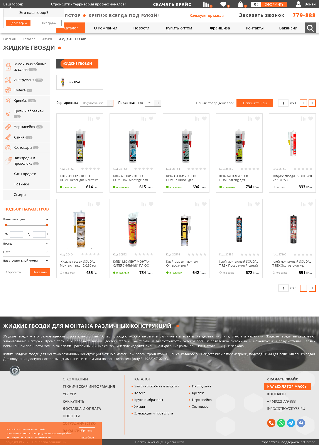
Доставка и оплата (82, 408)
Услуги (70, 393)
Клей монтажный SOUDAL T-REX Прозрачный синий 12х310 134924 (235, 267)
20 (149, 103)
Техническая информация (89, 386)
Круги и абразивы (148, 399)
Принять (87, 430)
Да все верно (18, 23)
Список (178, 103)
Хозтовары (200, 406)
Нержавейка (202, 399)
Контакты (276, 393)
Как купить (73, 401)
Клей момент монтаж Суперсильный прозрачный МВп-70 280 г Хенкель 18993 (183, 267)
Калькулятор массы (207, 15)
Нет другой (49, 23)
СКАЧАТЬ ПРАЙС (282, 379)
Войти (310, 4)
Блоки (169, 103)
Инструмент (201, 386)
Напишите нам (255, 103)
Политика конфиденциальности (159, 442)
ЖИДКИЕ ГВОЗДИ (77, 63)
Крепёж (198, 393)
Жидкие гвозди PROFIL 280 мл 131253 (290, 178)
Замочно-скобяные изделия (156, 386)
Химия (139, 406)
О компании (75, 379)
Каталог (142, 379)
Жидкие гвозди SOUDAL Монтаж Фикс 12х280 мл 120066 (79, 265)
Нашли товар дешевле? (214, 103)
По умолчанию (93, 103)
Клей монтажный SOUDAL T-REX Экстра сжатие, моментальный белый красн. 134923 (291, 267)
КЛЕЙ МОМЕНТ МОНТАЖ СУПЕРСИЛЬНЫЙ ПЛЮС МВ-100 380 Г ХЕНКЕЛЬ (132, 265)
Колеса (139, 393)
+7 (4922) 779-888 (281, 401)
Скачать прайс (172, 4)
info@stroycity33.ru (286, 408)
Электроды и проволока (153, 413)
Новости (71, 415)
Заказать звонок (262, 15)
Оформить (274, 4)
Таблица (187, 103)
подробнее (87, 437)
